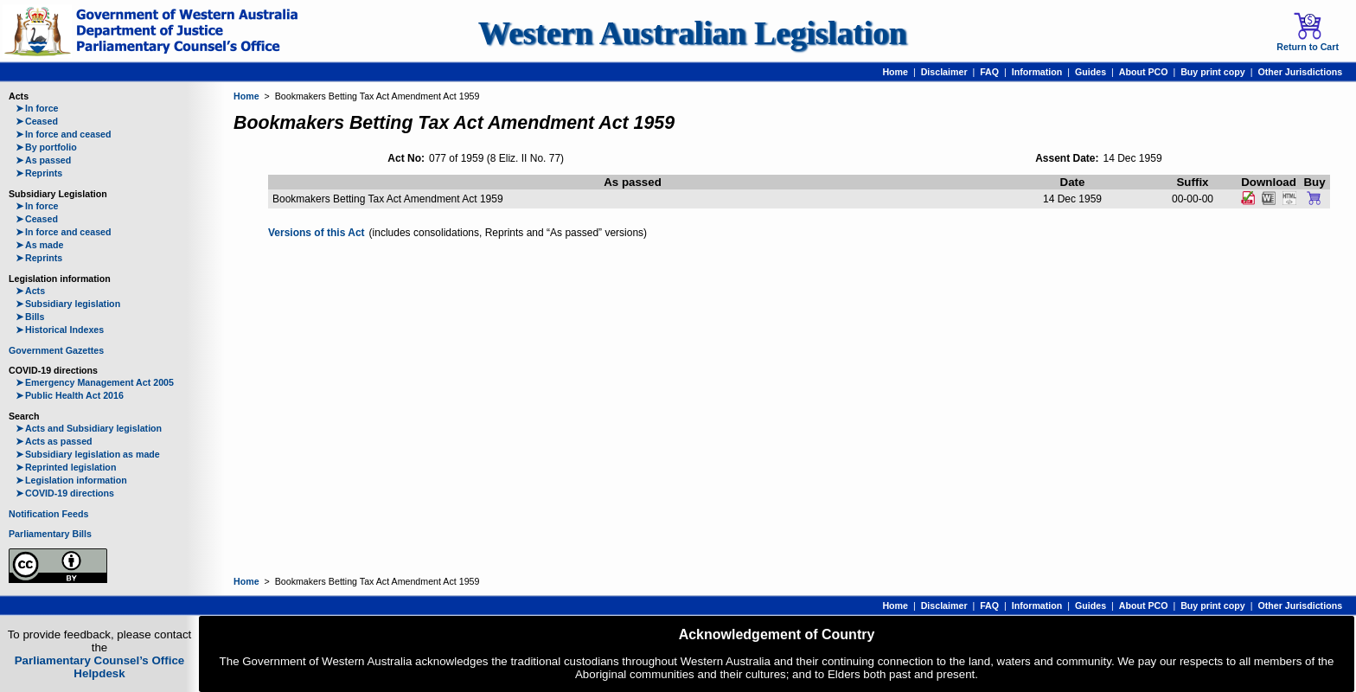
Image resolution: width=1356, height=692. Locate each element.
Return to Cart (1307, 32)
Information (1037, 72)
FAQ (989, 72)
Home (895, 72)
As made (39, 245)
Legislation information (71, 480)
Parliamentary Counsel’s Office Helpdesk (100, 667)
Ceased (37, 121)
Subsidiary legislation (68, 303)
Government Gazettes (56, 350)
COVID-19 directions (65, 493)
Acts (30, 290)
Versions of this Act (316, 233)
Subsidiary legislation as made (88, 454)
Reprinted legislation (66, 467)
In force (37, 108)
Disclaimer (944, 72)
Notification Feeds (48, 514)
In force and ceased (64, 134)
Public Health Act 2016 (70, 395)
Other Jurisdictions (1299, 72)
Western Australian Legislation (692, 33)
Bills (30, 316)
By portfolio (46, 147)
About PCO (1143, 72)
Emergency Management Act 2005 (95, 382)
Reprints (39, 173)
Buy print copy (1212, 72)
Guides (1090, 72)
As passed (43, 160)
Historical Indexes (60, 329)
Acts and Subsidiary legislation (89, 428)
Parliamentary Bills (50, 534)
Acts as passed (54, 441)
